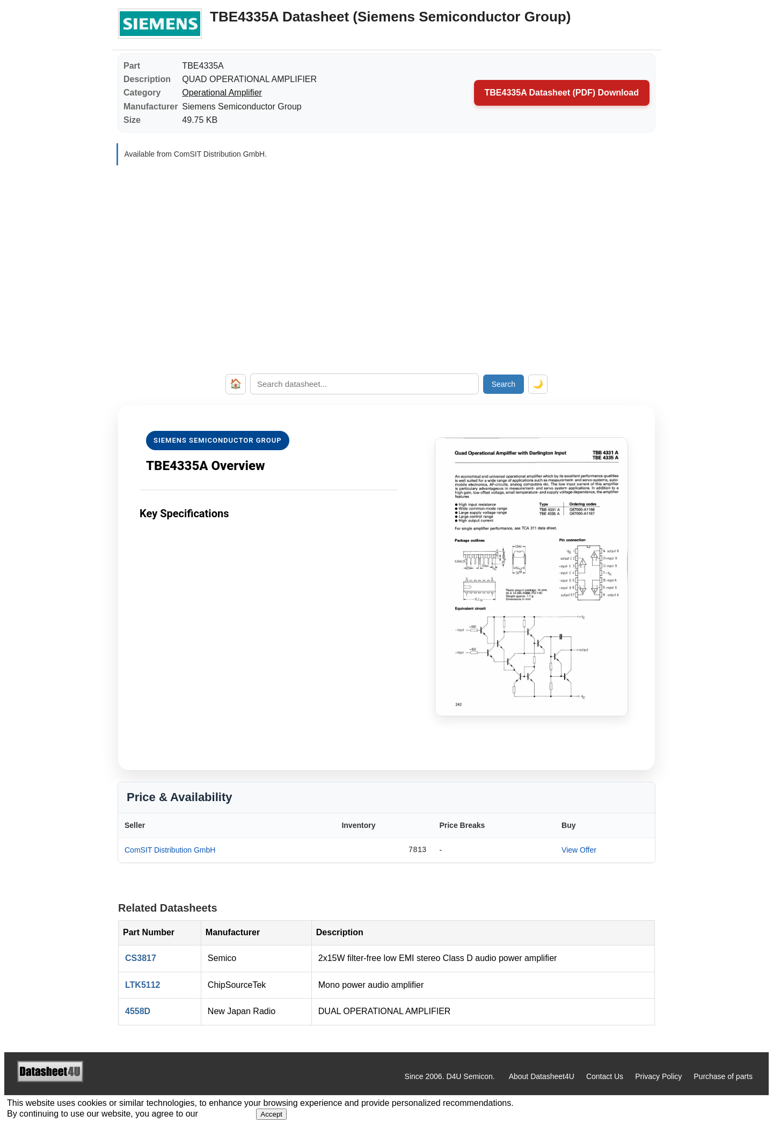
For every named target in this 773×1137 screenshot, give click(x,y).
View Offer (578, 850)
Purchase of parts (723, 1076)
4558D (137, 1011)
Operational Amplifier (222, 92)
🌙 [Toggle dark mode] (538, 383)
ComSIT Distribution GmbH (170, 850)
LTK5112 (143, 984)
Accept (271, 1114)
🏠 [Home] (236, 383)
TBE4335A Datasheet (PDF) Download (562, 92)
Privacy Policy (658, 1076)
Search (503, 384)
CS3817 (140, 958)
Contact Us (604, 1076)
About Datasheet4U (541, 1076)
